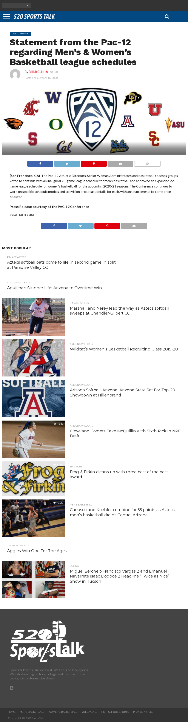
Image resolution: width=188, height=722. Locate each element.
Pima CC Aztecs (143, 712)
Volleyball (89, 712)
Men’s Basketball (32, 712)
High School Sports (115, 712)
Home (11, 712)
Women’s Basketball (62, 712)
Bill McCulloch (38, 72)
